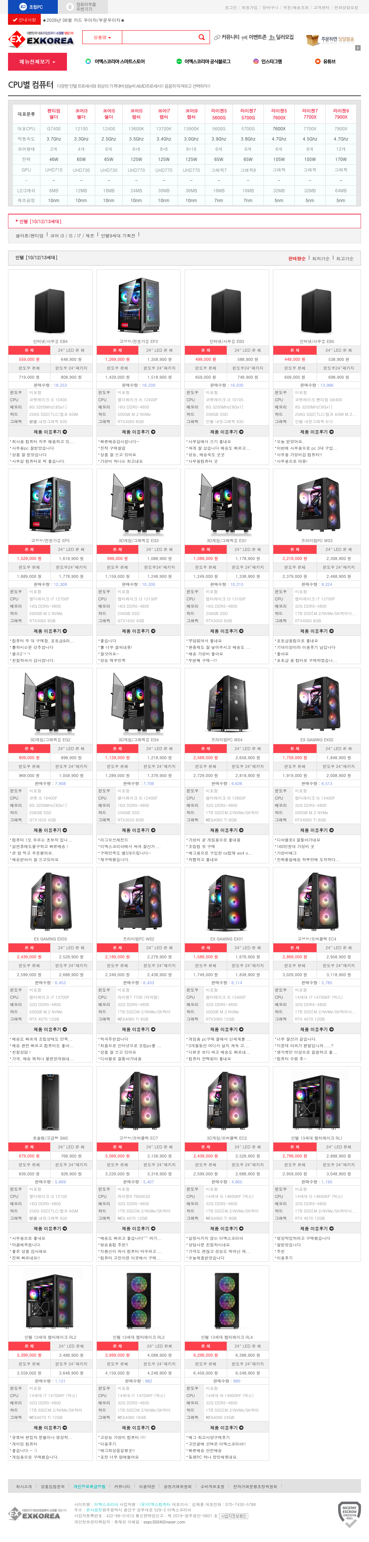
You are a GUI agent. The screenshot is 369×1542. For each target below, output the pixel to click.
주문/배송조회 (296, 7)
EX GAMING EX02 (316, 739)
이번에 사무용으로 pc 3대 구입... (307, 448)
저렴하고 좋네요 (203, 859)
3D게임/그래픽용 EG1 (227, 540)
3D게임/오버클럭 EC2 (227, 1138)
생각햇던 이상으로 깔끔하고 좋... (307, 1052)
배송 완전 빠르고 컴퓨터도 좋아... (43, 1045)
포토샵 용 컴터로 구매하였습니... (307, 660)
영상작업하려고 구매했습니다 (303, 1238)
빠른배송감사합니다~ (120, 441)
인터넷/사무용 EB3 (227, 341)
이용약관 (147, 1486)
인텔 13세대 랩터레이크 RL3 (138, 1337)
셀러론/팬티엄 (30, 235)
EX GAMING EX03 (50, 939)
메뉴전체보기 (37, 61)
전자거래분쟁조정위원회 (255, 1486)
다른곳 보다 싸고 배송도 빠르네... (219, 1052)
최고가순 (345, 258)
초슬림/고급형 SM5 (50, 1138)
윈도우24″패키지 (248, 368)
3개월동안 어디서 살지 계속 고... (219, 1045)
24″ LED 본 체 (71, 350)
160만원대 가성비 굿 (296, 846)
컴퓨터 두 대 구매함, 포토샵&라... (43, 640)
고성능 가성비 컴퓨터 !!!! (123, 1437)
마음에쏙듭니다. (26, 1244)
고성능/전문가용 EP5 (50, 540)
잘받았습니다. (289, 1244)
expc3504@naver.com (165, 1522)
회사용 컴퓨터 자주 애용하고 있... (43, 441)
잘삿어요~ (110, 653)
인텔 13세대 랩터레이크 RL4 (227, 1337)
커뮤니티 (230, 37)
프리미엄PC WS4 (226, 739)
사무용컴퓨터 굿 (203, 461)
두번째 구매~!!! (203, 660)
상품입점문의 (53, 1486)
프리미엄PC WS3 (317, 540)
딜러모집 (285, 37)
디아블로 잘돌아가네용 (121, 1058)
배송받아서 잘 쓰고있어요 (35, 859)
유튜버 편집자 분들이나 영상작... (42, 1437)
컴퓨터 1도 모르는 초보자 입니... (42, 840)
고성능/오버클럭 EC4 (316, 939)
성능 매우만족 (113, 660)
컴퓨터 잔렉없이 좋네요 (210, 1058)
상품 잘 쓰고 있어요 (118, 454)
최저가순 (321, 258)
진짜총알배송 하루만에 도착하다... (308, 859)
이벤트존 (257, 37)
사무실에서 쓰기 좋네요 (210, 441)
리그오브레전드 (114, 840)
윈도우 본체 (29, 368)
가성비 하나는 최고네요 (121, 461)
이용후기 (285, 1258)
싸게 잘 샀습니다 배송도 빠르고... (219, 448)
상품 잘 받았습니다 (29, 454)
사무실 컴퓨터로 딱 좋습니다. (39, 461)
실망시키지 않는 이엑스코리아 (216, 1238)
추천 (281, 1251)
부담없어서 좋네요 (205, 640)
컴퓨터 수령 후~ (292, 1058)
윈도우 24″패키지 (71, 368)
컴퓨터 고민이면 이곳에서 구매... (130, 1258)
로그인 (231, 7)
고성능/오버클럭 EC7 (138, 1138)
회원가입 (250, 7)
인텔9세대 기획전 (118, 235)
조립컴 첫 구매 (202, 846)
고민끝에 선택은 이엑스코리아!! (217, 1444)
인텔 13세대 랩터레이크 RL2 (50, 1337)
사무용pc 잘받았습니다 (33, 448)
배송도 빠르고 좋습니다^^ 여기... (131, 1238)
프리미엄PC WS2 (138, 939)
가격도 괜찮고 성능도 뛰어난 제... (219, 1251)
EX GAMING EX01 (226, 939)
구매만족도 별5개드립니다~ (125, 853)
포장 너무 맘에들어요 (119, 1457)
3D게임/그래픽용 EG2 (50, 739)
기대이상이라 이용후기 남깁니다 (306, 647)
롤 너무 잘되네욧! (116, 647)
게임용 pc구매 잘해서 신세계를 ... (220, 1039)
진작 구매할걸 (113, 448)
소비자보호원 (213, 1486)
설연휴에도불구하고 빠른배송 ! (40, 846)
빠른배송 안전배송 (205, 1450)
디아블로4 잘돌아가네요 (299, 840)
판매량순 (297, 258)
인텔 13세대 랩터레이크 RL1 (317, 1138)
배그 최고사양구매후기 (209, 1437)
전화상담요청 (347, 7)
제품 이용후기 (50, 432)
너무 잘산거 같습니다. (297, 1039)
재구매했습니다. (115, 859)
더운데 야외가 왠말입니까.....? (305, 1045)
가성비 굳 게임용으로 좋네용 (215, 840)
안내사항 (24, 19)
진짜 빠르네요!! (26, 1258)
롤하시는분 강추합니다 (32, 647)
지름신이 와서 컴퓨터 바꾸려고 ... (131, 1251)
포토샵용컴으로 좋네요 (297, 640)
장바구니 (270, 7)
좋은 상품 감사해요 (29, 1251)
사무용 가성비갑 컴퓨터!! (299, 454)
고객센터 (322, 7)
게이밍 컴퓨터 (24, 1444)
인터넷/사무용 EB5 (316, 341)
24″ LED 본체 (339, 1146)
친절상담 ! (21, 1052)
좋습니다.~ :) (24, 1450)
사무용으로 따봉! (292, 461)
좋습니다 (108, 640)
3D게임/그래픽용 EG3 (139, 540)
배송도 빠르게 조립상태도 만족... (42, 1039)
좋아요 (283, 653)
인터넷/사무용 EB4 (50, 341)
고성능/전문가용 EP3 (138, 341)
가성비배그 (287, 853)
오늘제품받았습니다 (207, 1258)
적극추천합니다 (114, 1039)
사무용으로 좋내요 (28, 1238)
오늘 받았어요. (290, 441)
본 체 (29, 350)
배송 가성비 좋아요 (206, 653)
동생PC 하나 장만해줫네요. (213, 1457)
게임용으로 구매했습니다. (35, 1457)
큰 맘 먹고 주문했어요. (32, 853)
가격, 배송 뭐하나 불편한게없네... (43, 1058)
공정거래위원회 (178, 1486)
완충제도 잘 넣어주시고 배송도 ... (219, 647)
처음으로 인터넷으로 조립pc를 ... (131, 1045)
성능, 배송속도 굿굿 (207, 454)
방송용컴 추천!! (114, 1244)
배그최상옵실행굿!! (117, 1450)
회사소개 (24, 1486)
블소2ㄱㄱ (21, 653)
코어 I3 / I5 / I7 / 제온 (72, 235)
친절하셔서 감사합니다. (33, 660)
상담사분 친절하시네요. (210, 1244)
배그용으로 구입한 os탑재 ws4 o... (221, 853)
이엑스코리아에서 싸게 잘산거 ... (130, 846)
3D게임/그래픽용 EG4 (139, 739)
